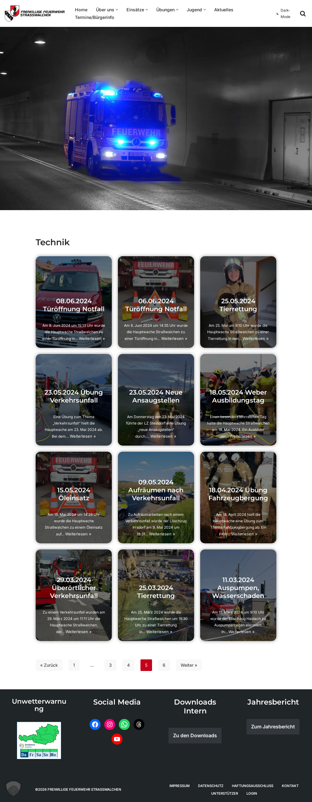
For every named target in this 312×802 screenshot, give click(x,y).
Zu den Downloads (195, 735)
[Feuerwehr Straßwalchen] (35, 13)
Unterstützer (224, 793)
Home (81, 9)
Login (251, 793)
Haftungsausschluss (252, 785)
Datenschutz (210, 785)
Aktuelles (222, 9)
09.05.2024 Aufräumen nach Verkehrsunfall (156, 490)
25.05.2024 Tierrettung (238, 306)
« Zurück (49, 665)
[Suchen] (303, 13)
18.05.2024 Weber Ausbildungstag (238, 397)
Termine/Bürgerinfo (94, 17)
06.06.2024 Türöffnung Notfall (155, 306)
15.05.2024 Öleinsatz (73, 495)
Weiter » (189, 665)
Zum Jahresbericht (273, 727)
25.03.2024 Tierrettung (156, 592)
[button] (116, 10)
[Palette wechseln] (284, 13)
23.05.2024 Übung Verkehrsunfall (74, 397)
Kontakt (290, 785)
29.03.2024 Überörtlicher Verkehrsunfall (74, 588)
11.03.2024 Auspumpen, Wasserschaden (238, 588)
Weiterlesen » (92, 338)
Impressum (179, 785)
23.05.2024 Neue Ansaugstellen (155, 397)
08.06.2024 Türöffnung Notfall (73, 306)
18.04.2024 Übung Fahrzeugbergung (238, 495)
